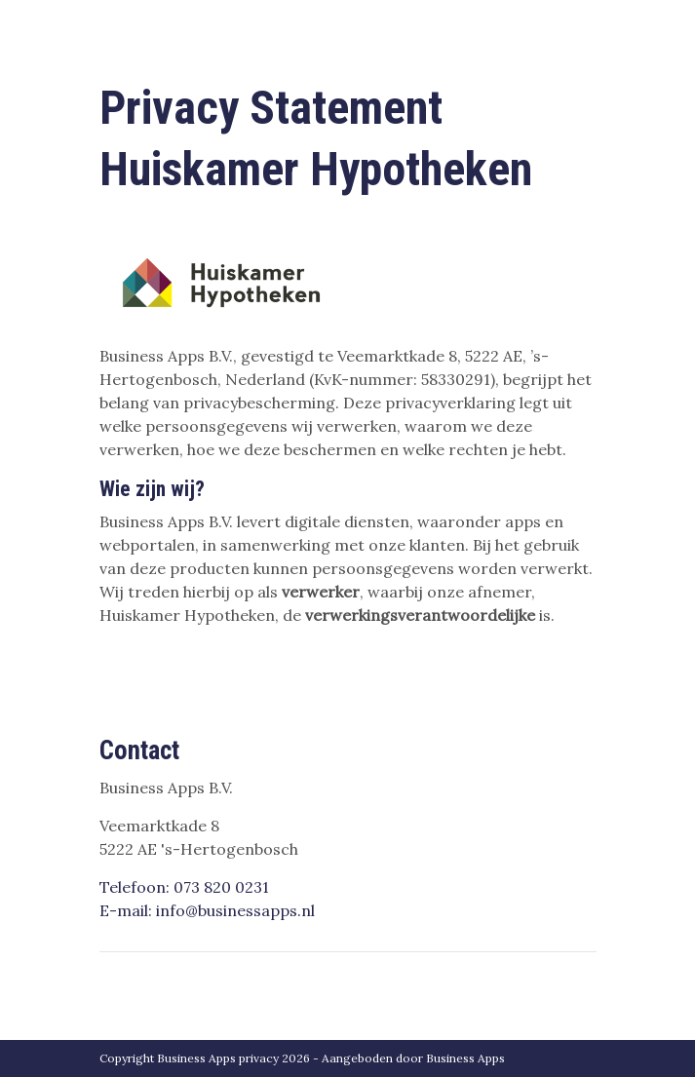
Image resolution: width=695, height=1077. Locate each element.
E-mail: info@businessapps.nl (207, 910)
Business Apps (465, 1058)
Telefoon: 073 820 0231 (184, 887)
